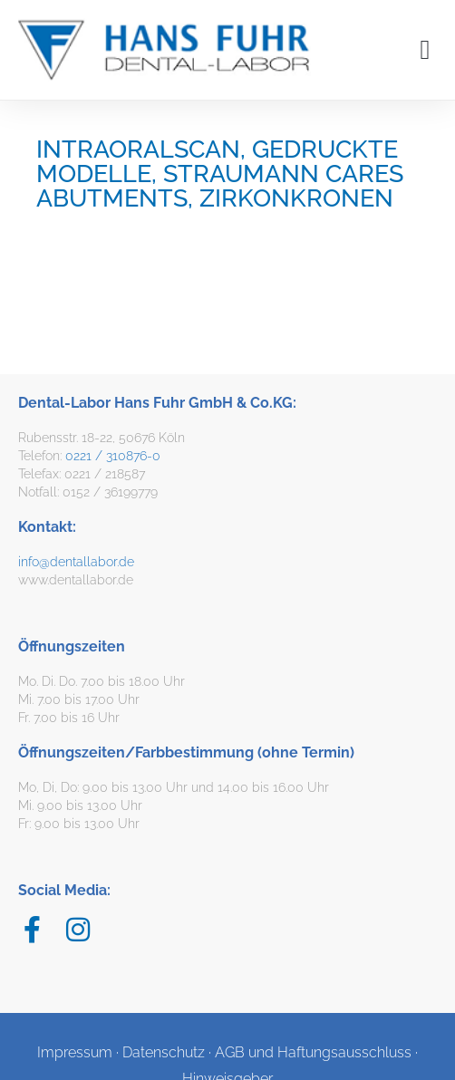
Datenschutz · (168, 1052)
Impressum (74, 1052)
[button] (425, 49)
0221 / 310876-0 (112, 455)
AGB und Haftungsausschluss (313, 1052)
